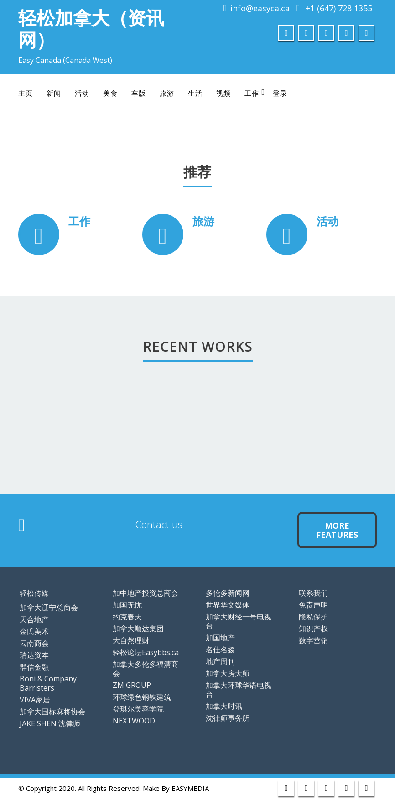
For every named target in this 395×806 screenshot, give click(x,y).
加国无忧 (127, 605)
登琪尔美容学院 (138, 709)
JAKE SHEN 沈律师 (50, 723)
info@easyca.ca (260, 8)
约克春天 (127, 617)
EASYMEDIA (190, 788)
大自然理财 (131, 640)
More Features (337, 530)
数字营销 (313, 640)
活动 (82, 93)
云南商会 (34, 643)
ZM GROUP (132, 685)
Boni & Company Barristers (48, 683)
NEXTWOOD (134, 721)
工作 (254, 93)
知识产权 (313, 629)
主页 (25, 93)
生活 (195, 93)
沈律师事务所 (227, 718)
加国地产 (220, 638)
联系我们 (313, 593)
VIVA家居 (35, 700)
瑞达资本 (34, 655)
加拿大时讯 (224, 706)
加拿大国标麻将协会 (52, 712)
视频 (223, 93)
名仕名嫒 (220, 650)
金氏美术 (34, 631)
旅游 (167, 93)
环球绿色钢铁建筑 (142, 697)
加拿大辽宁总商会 (49, 608)
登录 (280, 93)
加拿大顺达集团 (138, 629)
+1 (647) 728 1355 (339, 8)
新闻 (54, 93)
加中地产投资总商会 (145, 593)
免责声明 (313, 605)
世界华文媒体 (227, 605)
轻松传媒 (34, 593)
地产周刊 (220, 661)
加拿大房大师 (227, 673)
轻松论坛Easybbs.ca (146, 652)
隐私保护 (313, 617)
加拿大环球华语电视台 (238, 689)
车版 (138, 93)
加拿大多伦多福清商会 (145, 668)
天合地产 (34, 619)
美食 (110, 93)
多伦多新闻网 (227, 593)
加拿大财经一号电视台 (238, 621)
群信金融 (34, 667)
